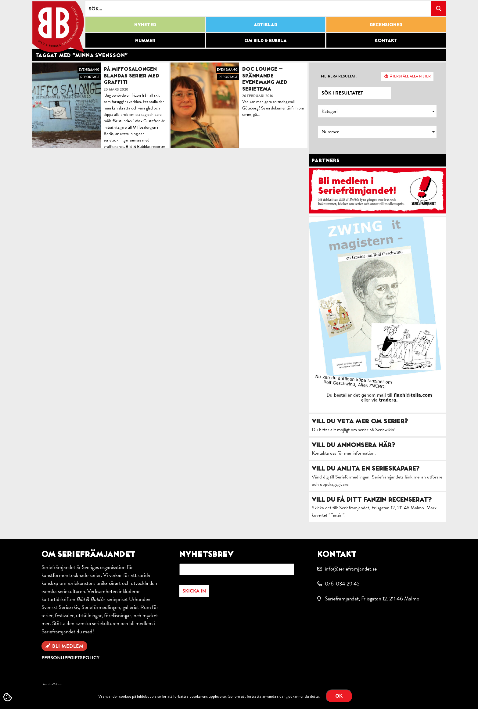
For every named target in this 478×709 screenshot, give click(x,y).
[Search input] (259, 8)
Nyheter (145, 24)
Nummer (145, 40)
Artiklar (265, 24)
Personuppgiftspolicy (70, 657)
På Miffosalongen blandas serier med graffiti (131, 75)
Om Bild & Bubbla (265, 40)
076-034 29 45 (342, 583)
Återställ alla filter (410, 76)
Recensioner (386, 24)
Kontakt (386, 40)
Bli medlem (68, 646)
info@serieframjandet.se (351, 568)
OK (339, 696)
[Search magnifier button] (438, 8)
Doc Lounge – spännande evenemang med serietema (264, 79)
